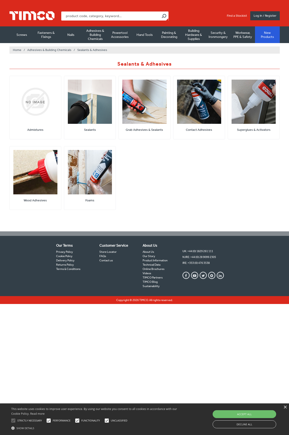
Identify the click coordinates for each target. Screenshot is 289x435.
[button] (97, 427)
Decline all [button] (244, 424)
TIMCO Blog (150, 281)
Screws (21, 35)
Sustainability (151, 286)
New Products (267, 35)
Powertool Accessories (120, 35)
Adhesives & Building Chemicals (95, 35)
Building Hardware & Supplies (193, 35)
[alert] (144, 419)
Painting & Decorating (169, 35)
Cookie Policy (64, 256)
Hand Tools (145, 35)
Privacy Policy (64, 251)
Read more (37, 414)
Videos (147, 273)
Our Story (149, 256)
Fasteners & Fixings (46, 35)
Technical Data (151, 264)
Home (17, 50)
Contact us (106, 260)
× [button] (285, 407)
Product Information (155, 260)
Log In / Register (265, 16)
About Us (148, 251)
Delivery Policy (65, 260)
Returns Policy (65, 264)
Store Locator (108, 251)
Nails (70, 35)
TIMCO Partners (153, 277)
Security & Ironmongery (218, 35)
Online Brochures (153, 269)
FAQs (102, 256)
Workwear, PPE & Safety (242, 35)
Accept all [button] (244, 414)
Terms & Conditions (68, 269)
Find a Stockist (237, 16)
